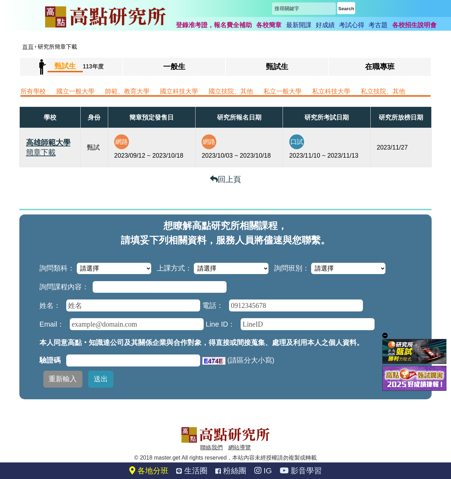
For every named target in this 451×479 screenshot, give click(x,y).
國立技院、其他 (231, 91)
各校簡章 (269, 25)
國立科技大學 (179, 91)
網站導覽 (239, 447)
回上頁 (225, 179)
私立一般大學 (283, 91)
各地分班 (148, 470)
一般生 (174, 66)
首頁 (27, 47)
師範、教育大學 (127, 91)
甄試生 (277, 66)
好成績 (325, 25)
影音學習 (301, 470)
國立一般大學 (75, 91)
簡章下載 (41, 152)
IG (263, 470)
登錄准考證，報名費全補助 (214, 25)
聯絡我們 (211, 447)
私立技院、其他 (383, 91)
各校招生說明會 (414, 25)
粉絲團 (230, 470)
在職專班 (380, 66)
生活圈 (191, 470)
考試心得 (351, 25)
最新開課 (298, 25)
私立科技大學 (331, 91)
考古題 (378, 25)
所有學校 (33, 91)
